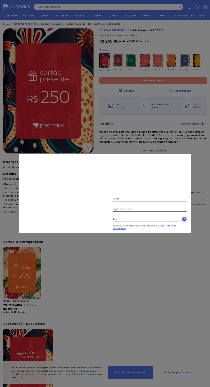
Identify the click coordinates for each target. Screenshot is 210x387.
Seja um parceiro (109, 310)
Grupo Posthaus (109, 306)
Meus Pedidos (193, 306)
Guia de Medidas (154, 302)
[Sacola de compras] (205, 7)
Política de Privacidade (134, 261)
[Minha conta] (189, 7)
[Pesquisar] (180, 7)
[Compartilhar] (180, 91)
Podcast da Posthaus (111, 318)
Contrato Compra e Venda (16, 318)
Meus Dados (192, 302)
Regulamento (10, 306)
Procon (56, 314)
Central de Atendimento (65, 302)
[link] (153, 147)
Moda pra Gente (109, 314)
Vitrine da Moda (153, 306)
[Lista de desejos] (197, 7)
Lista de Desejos (194, 310)
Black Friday (152, 310)
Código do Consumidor (65, 310)
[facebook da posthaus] (96, 285)
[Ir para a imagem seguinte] (202, 61)
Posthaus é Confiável (63, 318)
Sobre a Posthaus (109, 302)
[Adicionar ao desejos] (126, 91)
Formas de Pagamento (15, 310)
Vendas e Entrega (12, 302)
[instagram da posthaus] (105, 285)
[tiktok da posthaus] (113, 285)
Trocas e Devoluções (63, 306)
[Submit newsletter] (203, 254)
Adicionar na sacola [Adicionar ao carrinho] (153, 80)
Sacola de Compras (196, 314)
